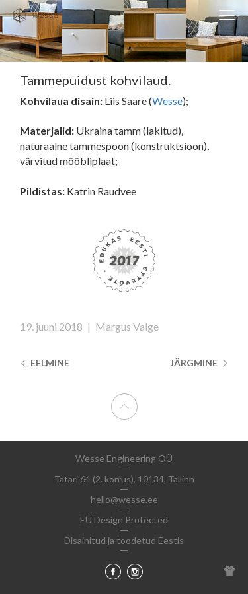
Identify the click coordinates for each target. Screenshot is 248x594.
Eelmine (44, 362)
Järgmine (199, 362)
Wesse (167, 100)
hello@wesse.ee (124, 499)
